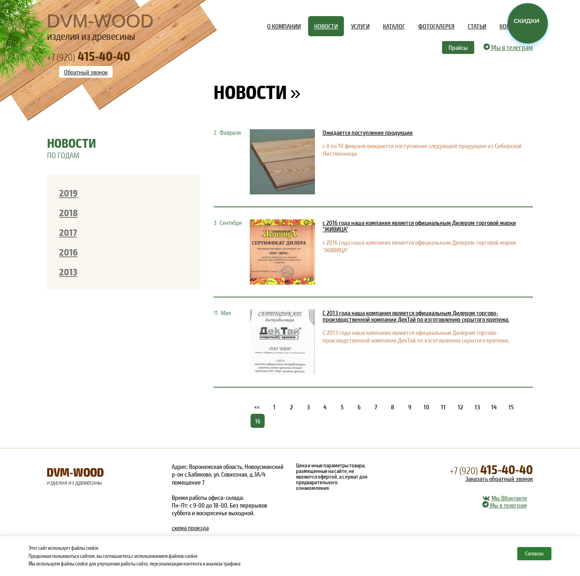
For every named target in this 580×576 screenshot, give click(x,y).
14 (494, 407)
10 (426, 407)
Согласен (534, 553)
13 (477, 407)
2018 (68, 212)
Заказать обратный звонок (499, 478)
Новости (250, 91)
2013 (68, 271)
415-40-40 (491, 469)
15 (511, 407)
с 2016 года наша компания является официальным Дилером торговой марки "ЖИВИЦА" (419, 226)
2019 (68, 192)
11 (443, 407)
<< (257, 407)
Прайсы (458, 47)
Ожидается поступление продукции (368, 132)
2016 (68, 252)
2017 (68, 232)
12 (460, 407)
